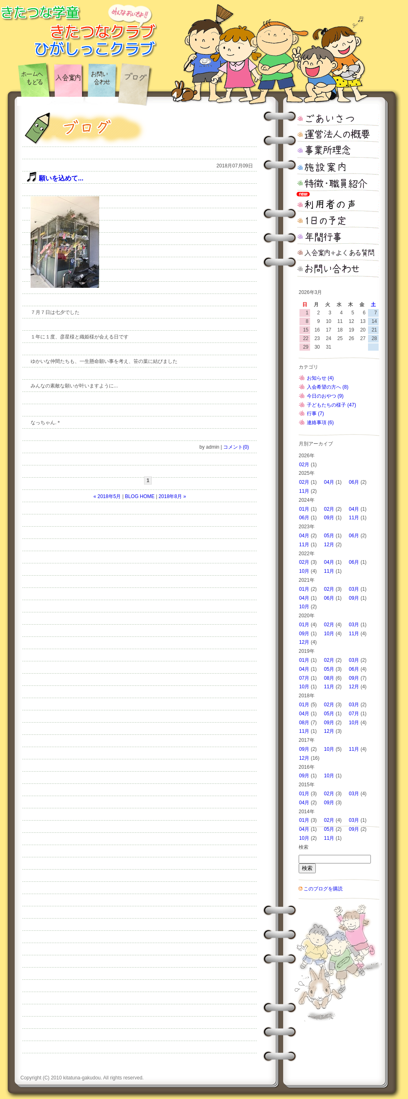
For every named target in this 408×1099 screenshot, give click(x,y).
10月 (304, 571)
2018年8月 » (172, 496)
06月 (354, 482)
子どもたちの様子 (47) (331, 405)
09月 (329, 518)
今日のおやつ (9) (325, 396)
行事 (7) (315, 413)
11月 (304, 491)
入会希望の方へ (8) (327, 387)
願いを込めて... (61, 178)
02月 (304, 464)
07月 (304, 678)
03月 (354, 589)
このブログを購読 (323, 889)
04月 (329, 482)
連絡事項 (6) (320, 422)
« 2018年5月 (107, 496)
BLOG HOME (140, 496)
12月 (329, 544)
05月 (329, 535)
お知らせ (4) (320, 378)
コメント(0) (236, 447)
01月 (304, 509)
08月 (329, 678)
